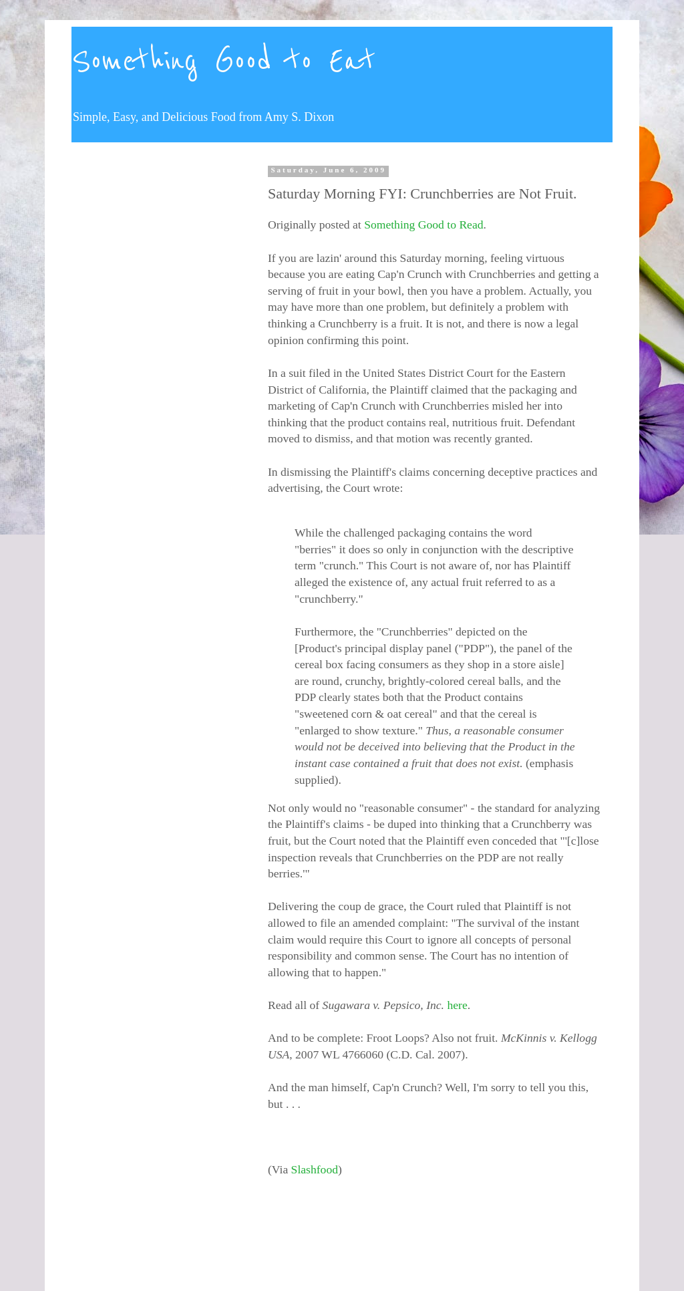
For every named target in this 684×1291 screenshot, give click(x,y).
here (457, 1005)
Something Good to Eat (223, 61)
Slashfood (314, 1169)
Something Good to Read (423, 224)
